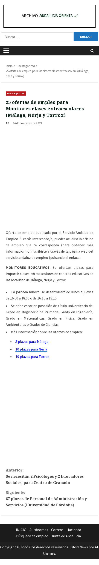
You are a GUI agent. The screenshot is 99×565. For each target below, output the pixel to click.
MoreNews (79, 547)
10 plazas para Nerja (31, 349)
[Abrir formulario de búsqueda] (92, 50)
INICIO (21, 529)
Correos (57, 529)
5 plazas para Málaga (31, 341)
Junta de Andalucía (66, 536)
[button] (6, 50)
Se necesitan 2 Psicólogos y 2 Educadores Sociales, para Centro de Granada (49, 476)
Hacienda (74, 529)
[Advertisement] (49, 178)
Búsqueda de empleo (32, 536)
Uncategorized (15, 93)
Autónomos (38, 529)
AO (7, 123)
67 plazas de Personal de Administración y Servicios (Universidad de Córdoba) (49, 498)
